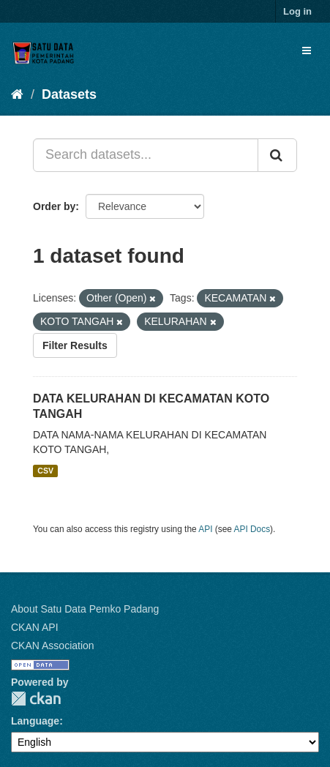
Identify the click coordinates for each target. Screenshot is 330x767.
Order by (54, 206)
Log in (297, 11)
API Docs (252, 529)
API (205, 529)
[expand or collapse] (306, 50)
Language (35, 721)
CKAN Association (52, 645)
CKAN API (35, 627)
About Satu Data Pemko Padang (85, 609)
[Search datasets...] (145, 155)
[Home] (17, 94)
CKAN (36, 698)
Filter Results (75, 345)
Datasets (69, 94)
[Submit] (277, 155)
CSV (45, 470)
